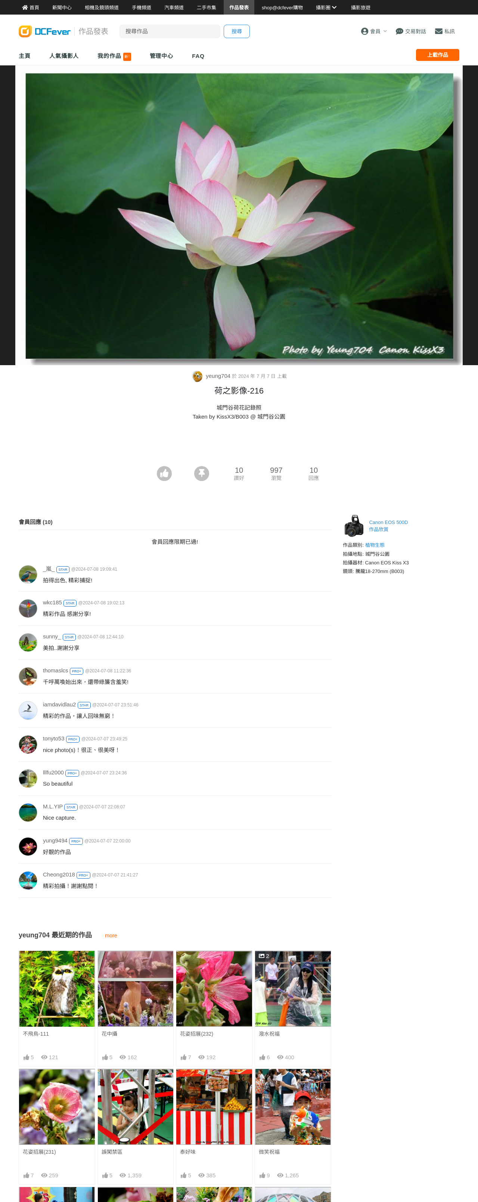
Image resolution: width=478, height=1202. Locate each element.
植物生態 (375, 545)
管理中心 (162, 56)
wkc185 (52, 602)
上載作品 (437, 55)
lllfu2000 (53, 772)
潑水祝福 (269, 1034)
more (111, 936)
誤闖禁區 (112, 1152)
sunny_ (52, 636)
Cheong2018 (59, 874)
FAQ (198, 56)
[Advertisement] (239, 445)
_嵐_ (49, 568)
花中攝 (109, 1034)
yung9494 (55, 840)
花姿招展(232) (196, 1034)
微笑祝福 (269, 1152)
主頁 (25, 56)
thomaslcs (55, 670)
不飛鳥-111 (36, 1034)
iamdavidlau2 (59, 704)
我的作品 (114, 57)
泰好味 (188, 1152)
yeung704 (211, 376)
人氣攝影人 (64, 56)
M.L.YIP (53, 806)
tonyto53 (54, 738)
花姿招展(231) (39, 1152)
